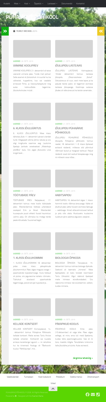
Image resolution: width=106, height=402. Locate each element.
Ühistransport (93, 377)
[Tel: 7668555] (98, 394)
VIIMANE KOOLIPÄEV (25, 65)
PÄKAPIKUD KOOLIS (67, 324)
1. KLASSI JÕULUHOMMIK (28, 258)
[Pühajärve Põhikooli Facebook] (88, 394)
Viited (53, 383)
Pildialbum (60, 377)
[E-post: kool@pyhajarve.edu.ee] (93, 394)
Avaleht (7, 3)
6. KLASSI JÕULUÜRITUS (27, 128)
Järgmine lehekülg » (83, 358)
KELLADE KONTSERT (25, 324)
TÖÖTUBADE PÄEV (24, 195)
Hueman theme (37, 396)
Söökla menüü (76, 377)
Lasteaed (51, 3)
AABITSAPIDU (63, 195)
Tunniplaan (28, 377)
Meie (16, 3)
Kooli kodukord (44, 377)
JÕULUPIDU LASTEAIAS (68, 65)
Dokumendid (66, 3)
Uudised (16, 61)
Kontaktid (80, 3)
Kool (26, 3)
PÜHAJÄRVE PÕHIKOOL (32, 17)
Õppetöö (37, 3)
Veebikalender (13, 377)
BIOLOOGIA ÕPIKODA (67, 258)
